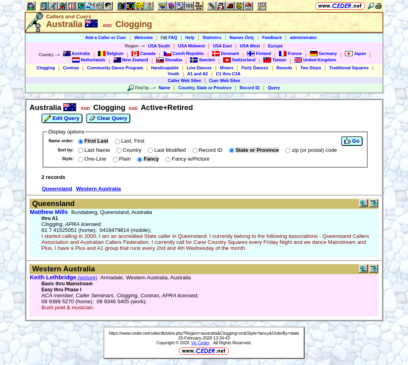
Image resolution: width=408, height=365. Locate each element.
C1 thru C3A (228, 73)
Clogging (46, 67)
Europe (275, 45)
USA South (159, 45)
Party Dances (255, 67)
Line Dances (199, 67)
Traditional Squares (349, 67)
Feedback (272, 37)
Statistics (211, 37)
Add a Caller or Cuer (105, 37)
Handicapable (164, 67)
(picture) (63, 278)
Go (351, 141)
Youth (173, 73)
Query (274, 87)
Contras (71, 67)
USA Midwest (191, 45)
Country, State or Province (204, 87)
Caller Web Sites (184, 80)
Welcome (143, 37)
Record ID (249, 87)
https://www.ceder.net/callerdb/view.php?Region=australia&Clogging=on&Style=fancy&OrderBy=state (204, 333)
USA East (222, 45)
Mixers (226, 67)
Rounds (284, 67)
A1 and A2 (197, 73)
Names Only (242, 37)
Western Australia (98, 189)
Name (164, 87)
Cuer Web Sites (224, 80)
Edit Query (62, 118)
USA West (250, 45)
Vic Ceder (200, 342)
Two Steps (311, 67)
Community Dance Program (115, 67)
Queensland (57, 189)
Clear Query (108, 118)
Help (189, 37)
